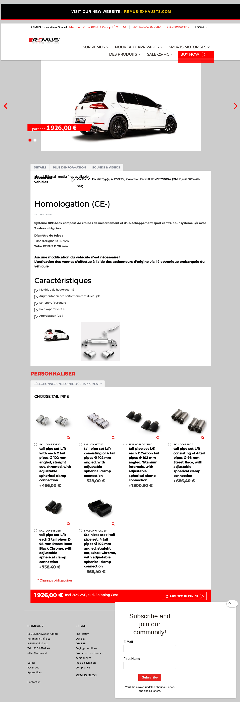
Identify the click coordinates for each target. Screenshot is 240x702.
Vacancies (33, 667)
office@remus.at (37, 653)
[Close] (232, 604)
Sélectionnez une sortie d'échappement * (67, 384)
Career (31, 662)
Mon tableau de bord (147, 27)
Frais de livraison (86, 662)
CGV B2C (81, 638)
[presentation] (5, 105)
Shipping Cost (106, 595)
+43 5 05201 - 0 (41, 648)
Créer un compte (178, 27)
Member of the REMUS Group (90, 27)
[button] (29, 140)
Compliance (83, 667)
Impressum (82, 634)
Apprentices (34, 672)
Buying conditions (86, 648)
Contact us (34, 682)
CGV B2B (81, 643)
